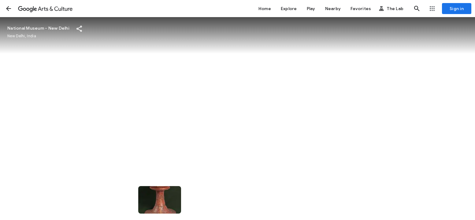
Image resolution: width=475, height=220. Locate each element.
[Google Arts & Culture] (45, 8)
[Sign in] (456, 8)
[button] (8, 8)
